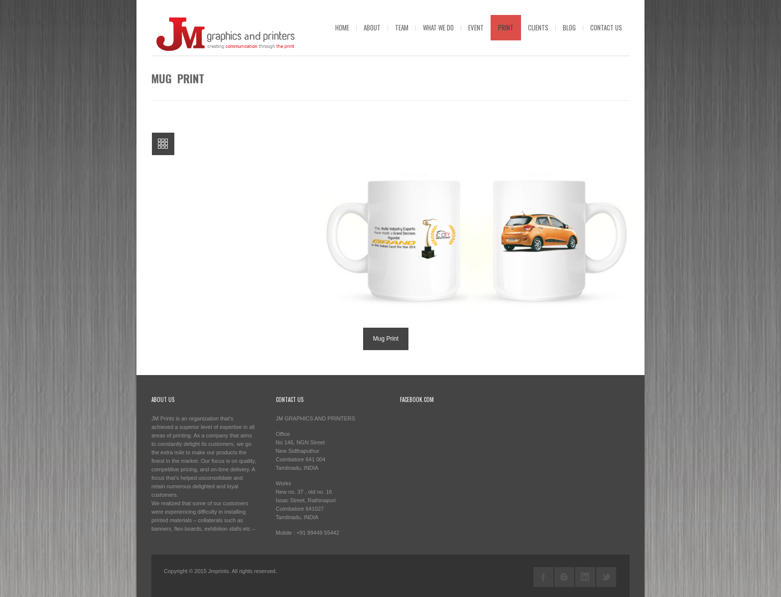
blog (569, 27)
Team (401, 27)
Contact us (606, 27)
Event (476, 27)
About (372, 27)
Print (506, 27)
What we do (438, 27)
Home (342, 27)
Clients (538, 27)
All (163, 144)
